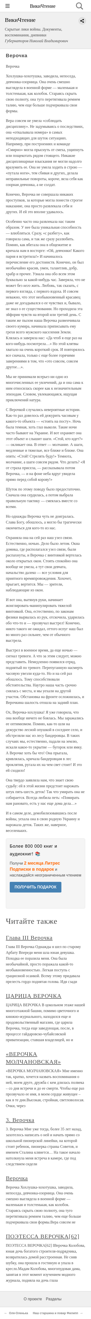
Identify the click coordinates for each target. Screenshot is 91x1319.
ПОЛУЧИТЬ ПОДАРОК (36, 887)
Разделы (53, 1299)
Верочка (17, 1178)
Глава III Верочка (29, 937)
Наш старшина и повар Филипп (55, 1313)
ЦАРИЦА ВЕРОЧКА (33, 996)
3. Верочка (20, 1120)
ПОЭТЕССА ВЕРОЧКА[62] (42, 1236)
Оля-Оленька (18, 1313)
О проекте (33, 1299)
